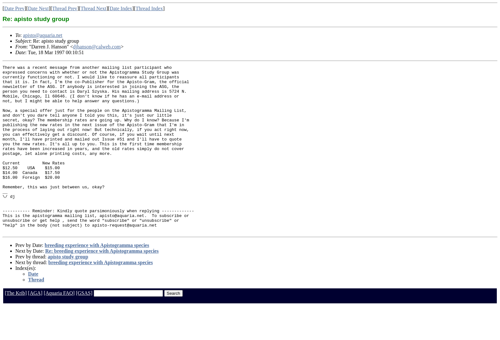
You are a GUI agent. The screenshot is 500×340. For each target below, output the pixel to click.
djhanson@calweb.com (97, 46)
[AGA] (35, 326)
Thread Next (93, 8)
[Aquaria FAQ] (59, 326)
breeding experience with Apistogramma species (97, 278)
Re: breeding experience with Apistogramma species (102, 284)
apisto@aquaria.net (42, 35)
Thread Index (149, 8)
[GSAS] (84, 326)
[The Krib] (16, 326)
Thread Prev (64, 8)
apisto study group (68, 290)
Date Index (121, 8)
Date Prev (14, 8)
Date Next (38, 8)
